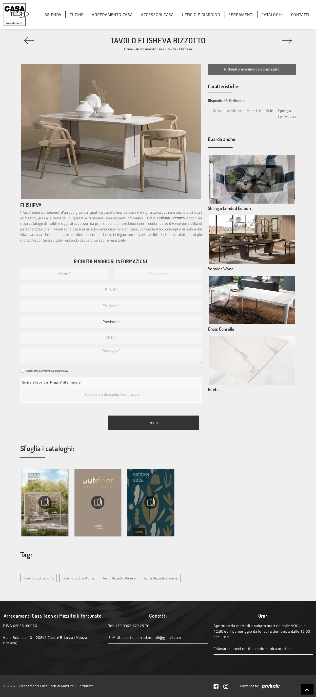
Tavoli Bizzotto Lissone (160, 578)
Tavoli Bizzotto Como (38, 578)
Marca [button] (217, 110)
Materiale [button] (254, 110)
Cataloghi (272, 14)
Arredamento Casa (112, 14)
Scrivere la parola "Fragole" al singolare (51, 382)
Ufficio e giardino (201, 14)
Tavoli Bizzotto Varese (119, 578)
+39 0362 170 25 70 (132, 625)
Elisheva (185, 49)
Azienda (53, 14)
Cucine (77, 14)
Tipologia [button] (284, 110)
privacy (64, 371)
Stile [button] (269, 110)
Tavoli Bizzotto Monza (78, 578)
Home (128, 49)
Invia (153, 423)
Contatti (300, 14)
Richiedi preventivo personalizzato (251, 69)
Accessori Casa (157, 14)
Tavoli (171, 49)
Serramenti (240, 14)
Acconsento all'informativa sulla (47, 371)
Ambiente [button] (234, 110)
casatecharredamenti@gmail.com (151, 637)
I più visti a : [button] (287, 116)
